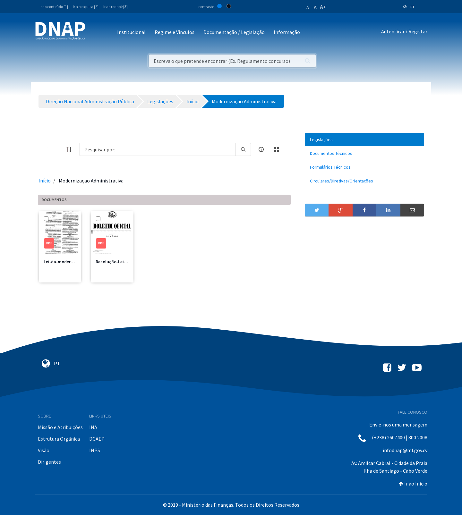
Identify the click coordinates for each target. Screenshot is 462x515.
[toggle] (60, 149)
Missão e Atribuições (60, 427)
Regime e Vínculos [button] (174, 32)
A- (308, 7)
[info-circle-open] (261, 149)
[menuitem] (364, 139)
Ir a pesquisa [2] (85, 6)
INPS (94, 450)
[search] (243, 149)
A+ (323, 7)
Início (44, 180)
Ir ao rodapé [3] (115, 6)
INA (93, 427)
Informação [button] (287, 32)
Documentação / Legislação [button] (234, 32)
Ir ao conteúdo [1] (53, 6)
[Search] (157, 149)
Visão (43, 450)
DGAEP (97, 438)
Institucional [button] (131, 32)
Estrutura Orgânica (59, 438)
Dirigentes (49, 462)
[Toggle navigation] (94, 33)
